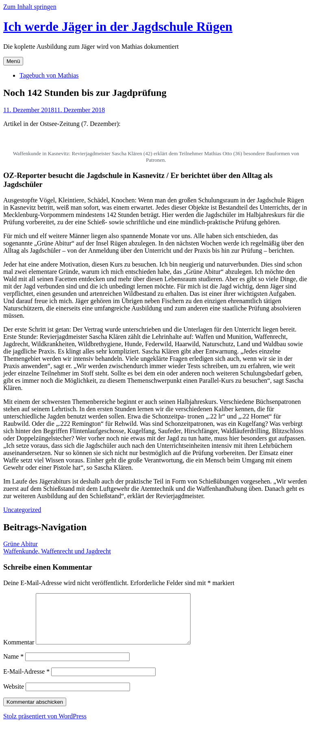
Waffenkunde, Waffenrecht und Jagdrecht (57, 551)
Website (13, 696)
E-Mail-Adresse (26, 681)
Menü (13, 61)
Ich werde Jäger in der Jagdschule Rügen (117, 26)
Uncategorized (22, 509)
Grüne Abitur (20, 543)
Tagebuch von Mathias (49, 75)
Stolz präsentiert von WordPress (45, 725)
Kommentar (18, 651)
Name (13, 666)
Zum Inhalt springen (29, 6)
